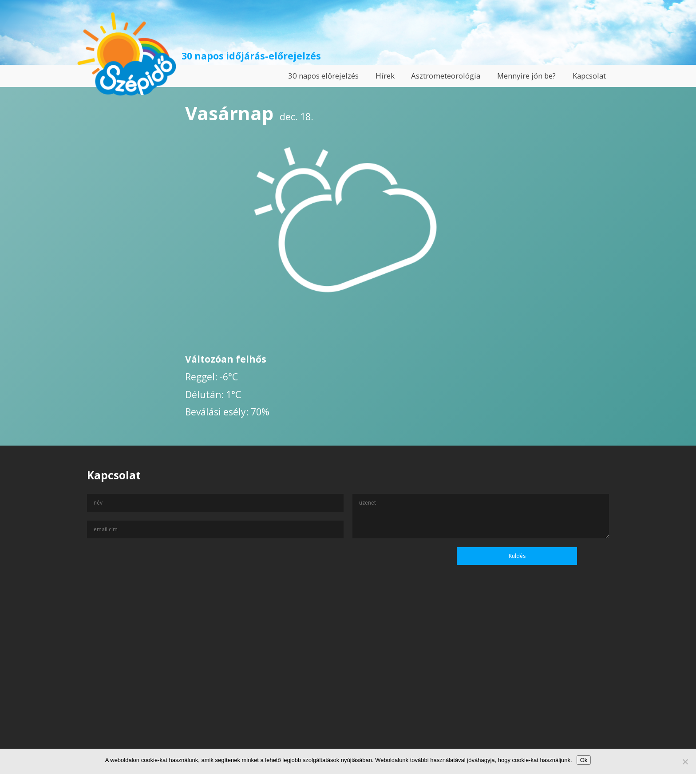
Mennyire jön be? (526, 76)
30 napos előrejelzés (323, 76)
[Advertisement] (348, 688)
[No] (684, 761)
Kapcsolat (589, 76)
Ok (584, 760)
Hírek (385, 76)
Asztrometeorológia (445, 76)
